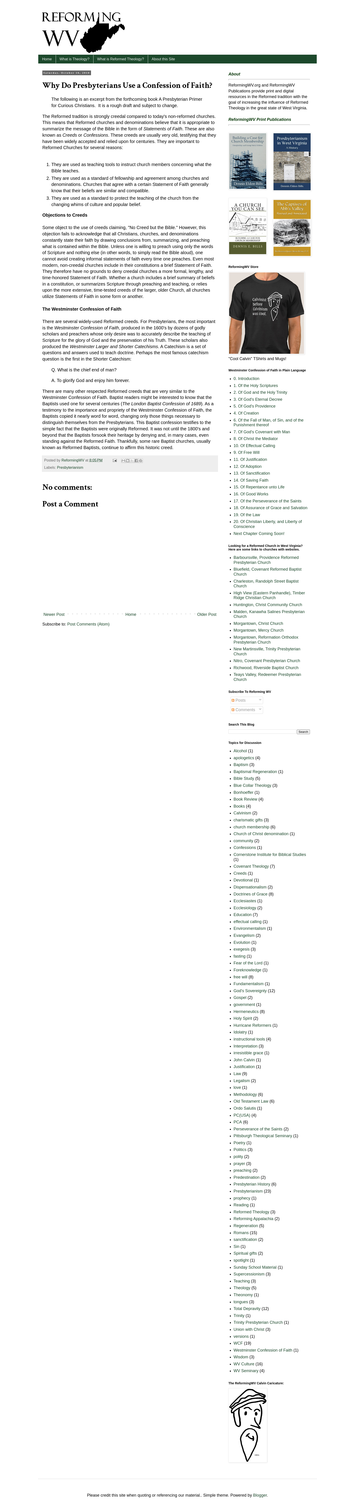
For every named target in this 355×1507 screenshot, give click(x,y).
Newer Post (54, 614)
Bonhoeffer (244, 792)
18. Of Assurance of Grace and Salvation (270, 508)
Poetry (239, 1143)
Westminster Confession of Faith (263, 1350)
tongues (241, 1302)
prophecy (242, 1198)
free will (240, 977)
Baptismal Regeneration (255, 771)
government (244, 1004)
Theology (242, 1288)
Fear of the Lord (248, 963)
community (243, 841)
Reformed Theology (251, 1212)
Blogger (260, 1495)
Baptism (241, 764)
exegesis (242, 949)
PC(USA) (242, 1115)
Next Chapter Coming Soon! (259, 533)
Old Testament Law (251, 1101)
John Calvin (244, 1060)
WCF (238, 1343)
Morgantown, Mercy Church (259, 630)
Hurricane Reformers (252, 1025)
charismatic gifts (248, 820)
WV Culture (244, 1364)
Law (237, 1073)
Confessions (245, 847)
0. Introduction (246, 378)
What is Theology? (74, 59)
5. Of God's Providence (255, 406)
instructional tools (249, 1039)
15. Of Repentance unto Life (259, 487)
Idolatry (240, 1032)
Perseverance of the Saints (258, 1129)
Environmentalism (250, 928)
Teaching (242, 1281)
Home (47, 59)
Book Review (245, 799)
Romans (241, 1232)
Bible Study (244, 778)
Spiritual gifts (245, 1253)
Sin (237, 1246)
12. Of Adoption (248, 466)
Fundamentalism (249, 984)
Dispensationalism (250, 887)
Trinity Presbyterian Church (258, 1322)
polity (238, 1156)
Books (239, 806)
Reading (241, 1205)
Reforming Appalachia (253, 1218)
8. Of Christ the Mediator (256, 438)
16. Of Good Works (251, 494)
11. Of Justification (250, 459)
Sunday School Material (255, 1267)
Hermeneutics (246, 1011)
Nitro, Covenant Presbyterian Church (267, 661)
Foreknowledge (247, 970)
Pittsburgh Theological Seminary (263, 1136)
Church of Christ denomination (261, 834)
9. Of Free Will (247, 452)
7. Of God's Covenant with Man (262, 432)
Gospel (240, 997)
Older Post (206, 614)
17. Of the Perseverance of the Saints (268, 501)
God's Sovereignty (250, 991)
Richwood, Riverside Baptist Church (266, 668)
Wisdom (241, 1357)
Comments (243, 710)
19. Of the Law (247, 515)
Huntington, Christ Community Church (268, 604)
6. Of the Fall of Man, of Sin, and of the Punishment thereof (269, 422)
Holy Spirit (243, 1018)
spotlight (241, 1260)
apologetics (244, 758)
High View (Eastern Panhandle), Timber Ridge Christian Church (269, 595)
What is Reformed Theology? (120, 59)
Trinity (239, 1315)
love (237, 1087)
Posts (239, 700)
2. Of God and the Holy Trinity (260, 392)
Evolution (242, 942)
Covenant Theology (251, 866)
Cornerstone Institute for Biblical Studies (270, 854)
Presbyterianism (70, 467)
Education (243, 914)
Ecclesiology (245, 908)
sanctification (245, 1239)
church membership (251, 827)
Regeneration (246, 1225)
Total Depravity (247, 1308)
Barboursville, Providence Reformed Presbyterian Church (266, 560)
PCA (238, 1122)
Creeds (240, 873)
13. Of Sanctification (252, 473)
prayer (239, 1163)
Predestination (247, 1177)
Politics (240, 1149)
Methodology (245, 1094)
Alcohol (240, 751)
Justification (244, 1066)
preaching (243, 1170)
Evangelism (244, 935)
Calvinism (242, 813)
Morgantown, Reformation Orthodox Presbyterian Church (266, 640)
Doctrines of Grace (251, 894)
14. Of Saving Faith (251, 480)
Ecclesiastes (245, 901)
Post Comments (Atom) (88, 624)
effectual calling (248, 921)
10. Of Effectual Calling (254, 445)
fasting (240, 956)
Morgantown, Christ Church (258, 623)
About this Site (163, 59)
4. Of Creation (246, 413)
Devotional (243, 880)
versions (241, 1336)
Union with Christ (249, 1329)
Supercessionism (249, 1274)
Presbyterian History (252, 1184)
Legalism (242, 1080)
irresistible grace (248, 1053)
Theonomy (243, 1295)
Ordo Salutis (245, 1108)
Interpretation (246, 1046)
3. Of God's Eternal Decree (258, 399)
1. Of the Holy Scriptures (256, 385)
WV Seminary (246, 1371)
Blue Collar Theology (252, 785)
